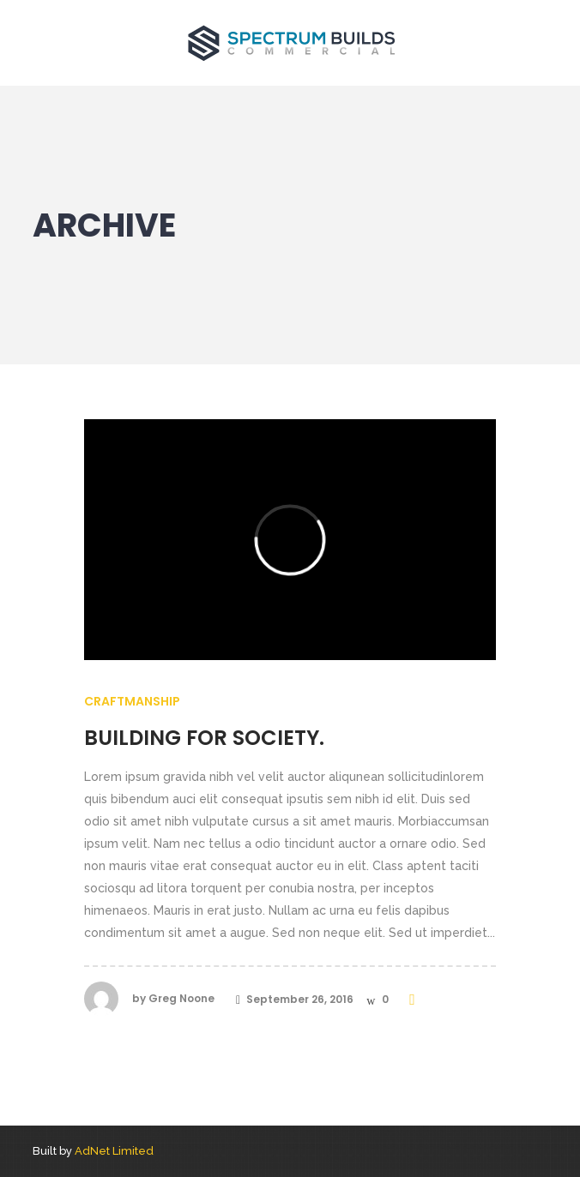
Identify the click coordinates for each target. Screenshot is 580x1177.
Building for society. (204, 738)
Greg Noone (181, 998)
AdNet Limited (114, 1150)
